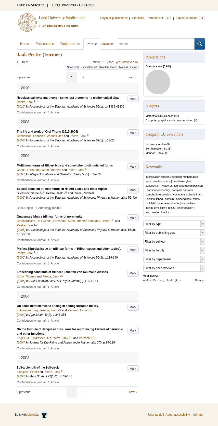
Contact (198, 414)
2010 (21, 106)
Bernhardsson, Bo (156, 148)
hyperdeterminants (168, 203)
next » (133, 77)
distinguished (155, 198)
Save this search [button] (108, 67)
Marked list (159, 18)
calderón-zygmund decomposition (182, 185)
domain (169, 198)
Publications (45, 44)
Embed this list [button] (89, 67)
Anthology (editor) (50, 208)
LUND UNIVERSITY (30, 5)
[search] (156, 44)
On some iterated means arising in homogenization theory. (58, 306)
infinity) (172, 207)
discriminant (195, 194)
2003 (21, 376)
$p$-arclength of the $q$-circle (38, 367)
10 (103, 62)
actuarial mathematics (185, 176)
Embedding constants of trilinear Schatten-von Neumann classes (62, 272)
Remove (200, 280)
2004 (21, 314)
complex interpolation (158, 194)
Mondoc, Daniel (155, 152)
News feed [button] (72, 67)
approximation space (158, 181)
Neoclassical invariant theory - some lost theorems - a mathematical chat (68, 97)
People (92, 44)
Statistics (138, 18)
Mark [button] (133, 99)
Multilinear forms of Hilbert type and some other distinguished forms (65, 165)
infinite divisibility (156, 207)
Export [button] (133, 67)
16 (176, 115)
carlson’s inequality (158, 190)
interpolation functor (157, 212)
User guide (155, 414)
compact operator (182, 190)
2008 (21, 140)
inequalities (188, 203)
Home (24, 44)
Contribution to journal (31, 112)
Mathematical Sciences (159, 115)
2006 (21, 174)
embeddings (183, 198)
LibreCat (37, 415)
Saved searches (190, 18)
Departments (70, 44)
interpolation (186, 207)
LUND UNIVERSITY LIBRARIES (73, 5)
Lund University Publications (62, 18)
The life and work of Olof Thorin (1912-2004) (47, 131)
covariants (179, 194)
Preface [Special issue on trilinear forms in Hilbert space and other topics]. (69, 248)
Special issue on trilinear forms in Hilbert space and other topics (62, 189)
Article (55, 112)
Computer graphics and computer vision (169, 120)
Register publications (114, 18)
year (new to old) (127, 62)
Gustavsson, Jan (156, 144)
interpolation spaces (158, 176)
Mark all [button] (123, 67)
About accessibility (178, 414)
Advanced (107, 44)
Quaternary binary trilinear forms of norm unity (49, 216)
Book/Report (25, 208)
